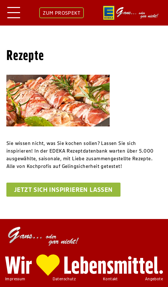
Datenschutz (64, 278)
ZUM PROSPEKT (61, 13)
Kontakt (110, 278)
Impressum (15, 278)
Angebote (154, 278)
